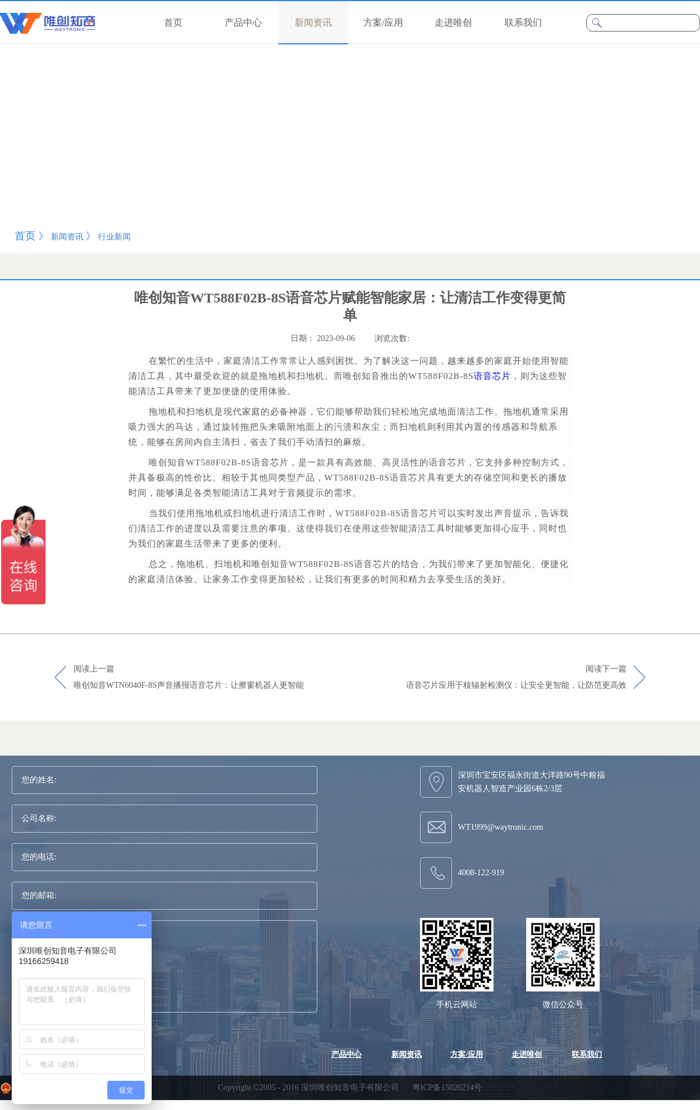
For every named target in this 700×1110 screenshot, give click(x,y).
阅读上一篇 (189, 677)
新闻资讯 (67, 236)
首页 (173, 22)
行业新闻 (114, 236)
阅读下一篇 (516, 677)
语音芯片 (492, 376)
